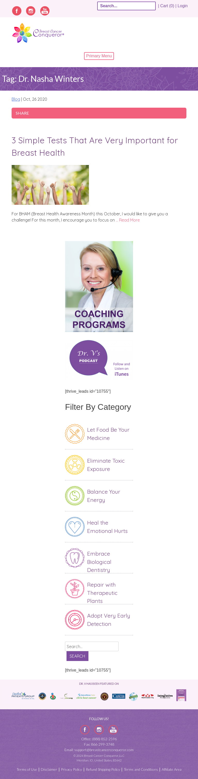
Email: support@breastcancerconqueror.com (99, 749)
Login (183, 6)
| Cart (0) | (167, 6)
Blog (16, 99)
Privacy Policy (71, 769)
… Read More (128, 220)
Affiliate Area (172, 769)
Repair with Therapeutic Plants (102, 592)
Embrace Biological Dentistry (99, 561)
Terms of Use (26, 769)
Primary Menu (99, 56)
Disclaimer (49, 769)
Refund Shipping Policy (103, 769)
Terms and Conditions (141, 769)
